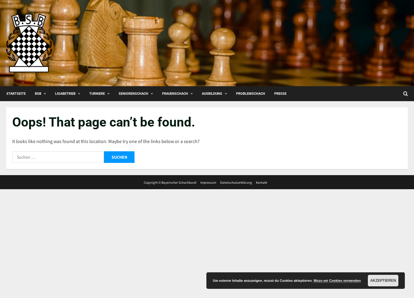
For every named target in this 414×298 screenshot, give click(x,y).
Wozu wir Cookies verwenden (336, 280)
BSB (38, 94)
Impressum (208, 182)
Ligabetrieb (65, 94)
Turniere (97, 94)
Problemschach (250, 94)
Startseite (16, 94)
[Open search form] (405, 94)
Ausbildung (212, 94)
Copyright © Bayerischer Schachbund (170, 182)
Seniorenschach (133, 94)
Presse (280, 94)
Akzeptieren (383, 280)
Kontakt (261, 182)
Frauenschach (175, 94)
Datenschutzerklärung (236, 182)
